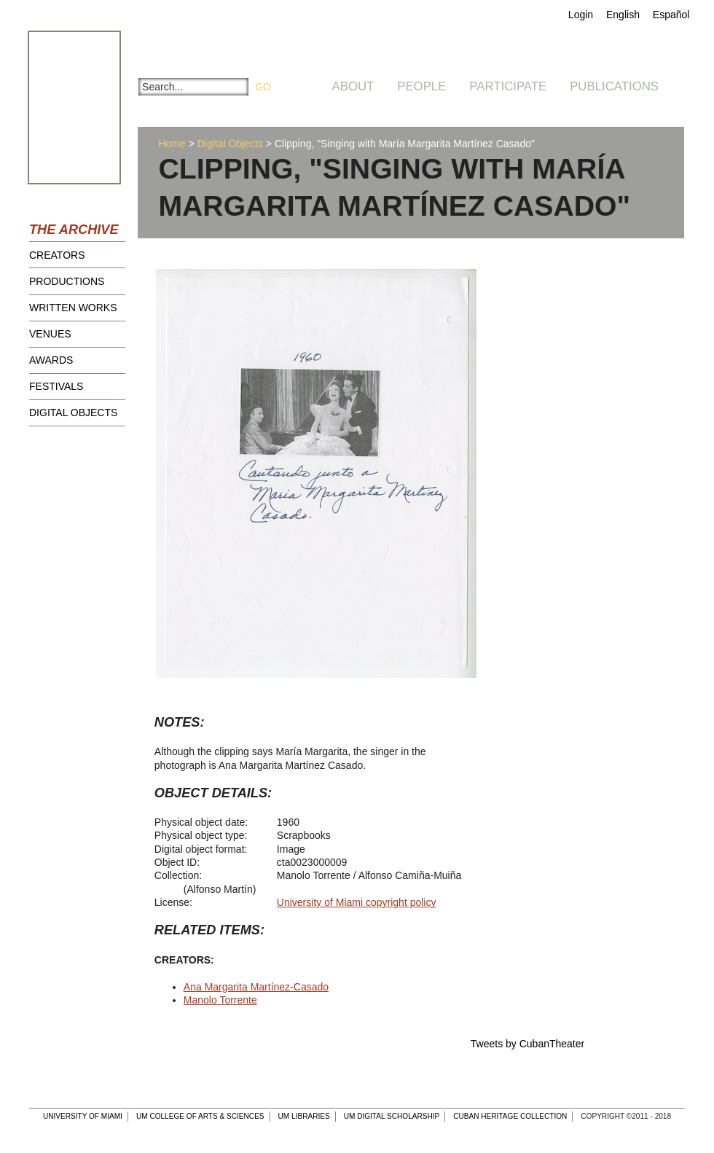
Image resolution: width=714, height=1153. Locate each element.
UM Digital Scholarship (392, 1116)
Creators (57, 255)
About (353, 86)
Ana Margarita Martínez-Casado (256, 987)
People (421, 86)
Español (671, 14)
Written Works (73, 307)
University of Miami (82, 1116)
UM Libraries (304, 1116)
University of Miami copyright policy (356, 902)
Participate (507, 86)
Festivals (56, 386)
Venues (50, 334)
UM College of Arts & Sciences (200, 1116)
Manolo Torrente (220, 1000)
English (623, 14)
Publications (614, 86)
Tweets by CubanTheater (527, 1044)
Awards (51, 360)
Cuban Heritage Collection (510, 1116)
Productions (66, 281)
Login (580, 14)
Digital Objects (73, 412)
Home (171, 143)
